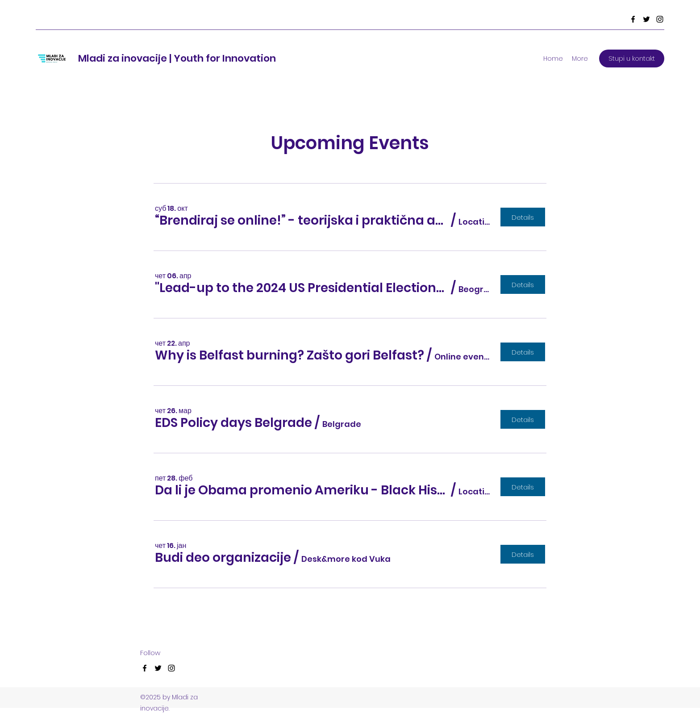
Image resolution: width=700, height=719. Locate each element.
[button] (301, 221)
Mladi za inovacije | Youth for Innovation (177, 58)
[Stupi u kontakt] (631, 58)
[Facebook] (633, 19)
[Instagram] (659, 19)
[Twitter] (646, 19)
